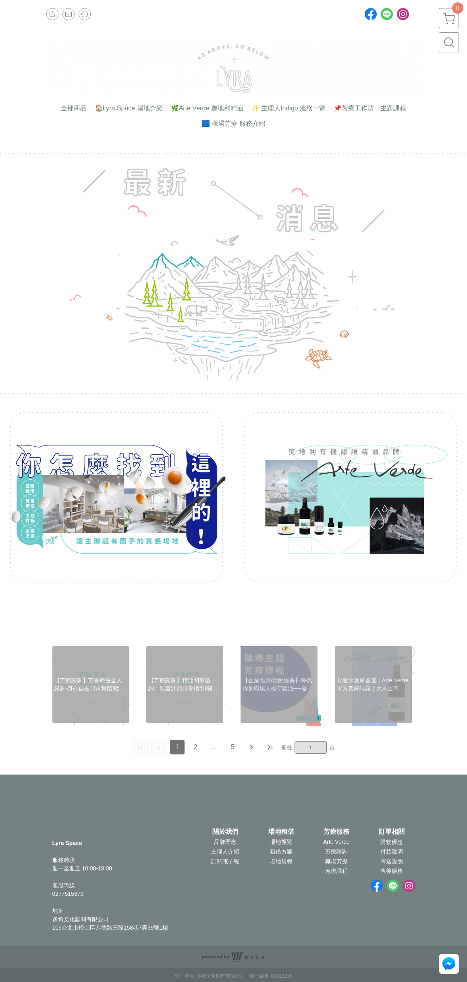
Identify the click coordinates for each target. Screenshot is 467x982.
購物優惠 (391, 842)
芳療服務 (336, 832)
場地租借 (281, 832)
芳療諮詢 (336, 851)
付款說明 (391, 851)
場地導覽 (281, 842)
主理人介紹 (225, 851)
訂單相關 (392, 832)
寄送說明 (391, 861)
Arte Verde (336, 842)
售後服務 (391, 871)
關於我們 (225, 832)
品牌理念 (225, 842)
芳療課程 (336, 871)
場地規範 (281, 861)
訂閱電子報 (225, 861)
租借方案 (281, 851)
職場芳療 (336, 861)
